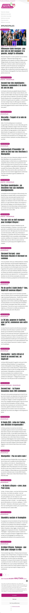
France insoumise (6, 385)
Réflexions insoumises (5, 22)
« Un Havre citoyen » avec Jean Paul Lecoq (13, 486)
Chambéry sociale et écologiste (13, 517)
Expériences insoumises (6, 14)
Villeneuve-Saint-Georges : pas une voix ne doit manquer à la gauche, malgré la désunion (13, 51)
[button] (27, 581)
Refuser (14, 599)
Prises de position (4, 20)
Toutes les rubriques (5, 11)
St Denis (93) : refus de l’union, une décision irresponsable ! (13, 423)
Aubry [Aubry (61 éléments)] (12, 578)
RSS (28, 0)
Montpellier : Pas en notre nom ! (13, 456)
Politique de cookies (16, 606)
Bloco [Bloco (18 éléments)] (25, 578)
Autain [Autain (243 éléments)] (19, 578)
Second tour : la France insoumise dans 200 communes (13, 389)
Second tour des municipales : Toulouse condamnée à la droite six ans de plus (13, 85)
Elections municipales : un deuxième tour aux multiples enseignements (12, 188)
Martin (3, 79)
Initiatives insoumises (5, 18)
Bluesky (8, 1)
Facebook (2, 1)
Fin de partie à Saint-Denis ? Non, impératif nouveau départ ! (14, 289)
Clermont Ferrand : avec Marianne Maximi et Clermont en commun (14, 256)
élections (5, 46)
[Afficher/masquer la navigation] (26, 6)
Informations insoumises (6, 16)
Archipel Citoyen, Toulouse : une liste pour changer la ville (13, 548)
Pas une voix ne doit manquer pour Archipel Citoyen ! (13, 221)
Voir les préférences (14, 603)
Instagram (12, 1)
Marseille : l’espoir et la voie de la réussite (13, 118)
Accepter (14, 595)
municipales (12, 46)
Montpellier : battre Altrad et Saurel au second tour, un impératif (12, 356)
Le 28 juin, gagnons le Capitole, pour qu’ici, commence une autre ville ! (14, 322)
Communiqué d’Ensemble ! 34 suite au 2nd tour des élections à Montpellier (14, 151)
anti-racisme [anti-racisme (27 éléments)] (5, 578)
